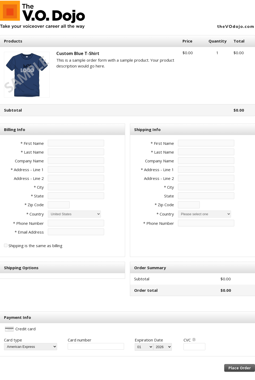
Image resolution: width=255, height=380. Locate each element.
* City (39, 187)
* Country (35, 214)
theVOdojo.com (235, 26)
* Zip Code (34, 204)
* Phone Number (158, 223)
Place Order (239, 367)
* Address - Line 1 (27, 169)
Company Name (29, 160)
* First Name (32, 143)
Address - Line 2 (29, 178)
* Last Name (32, 152)
